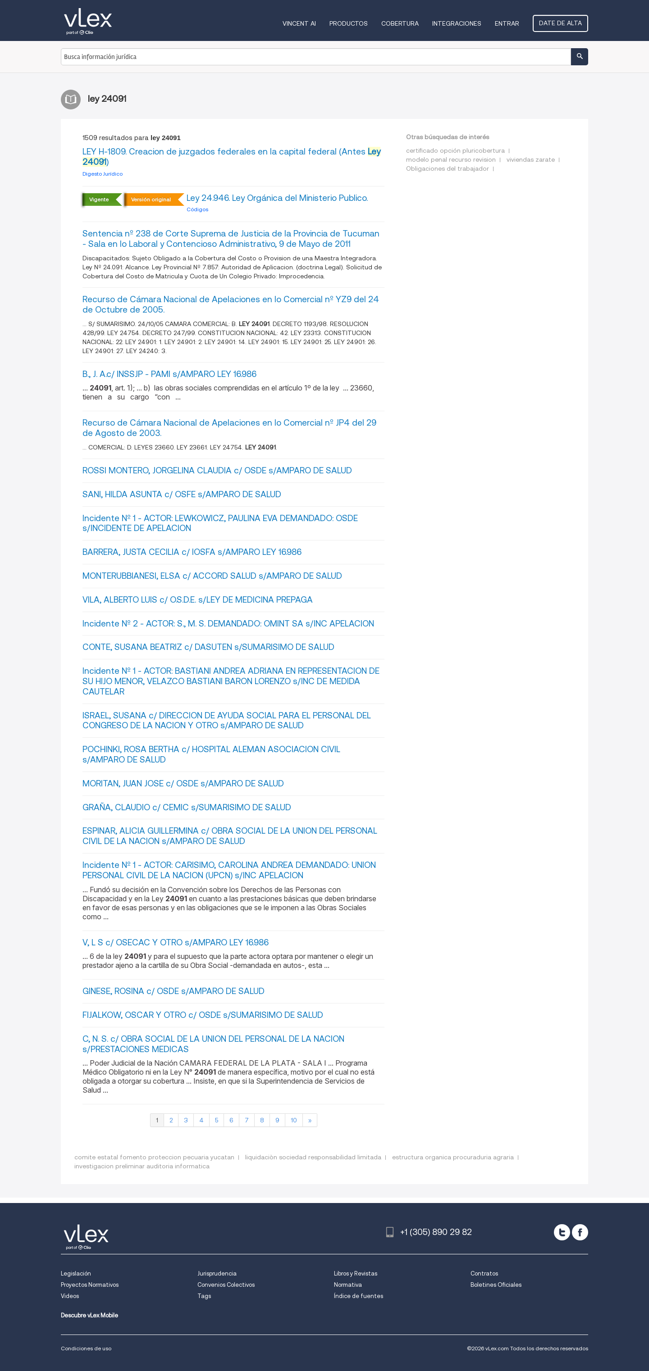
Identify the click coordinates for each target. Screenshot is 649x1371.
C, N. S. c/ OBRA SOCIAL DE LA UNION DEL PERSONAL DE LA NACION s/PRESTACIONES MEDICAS (213, 1044)
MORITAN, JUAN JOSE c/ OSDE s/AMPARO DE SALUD (183, 783)
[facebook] (580, 1232)
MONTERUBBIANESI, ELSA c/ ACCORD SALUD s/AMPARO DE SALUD (212, 576)
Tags (204, 1296)
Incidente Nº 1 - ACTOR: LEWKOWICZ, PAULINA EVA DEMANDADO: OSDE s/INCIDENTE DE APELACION (220, 523)
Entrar (507, 23)
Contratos (484, 1273)
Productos (348, 23)
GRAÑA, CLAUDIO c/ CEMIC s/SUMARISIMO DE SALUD (186, 807)
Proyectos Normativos (90, 1284)
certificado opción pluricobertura (455, 150)
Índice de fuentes (358, 1296)
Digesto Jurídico (102, 174)
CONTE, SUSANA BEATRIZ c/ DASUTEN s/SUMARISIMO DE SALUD (208, 647)
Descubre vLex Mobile (89, 1315)
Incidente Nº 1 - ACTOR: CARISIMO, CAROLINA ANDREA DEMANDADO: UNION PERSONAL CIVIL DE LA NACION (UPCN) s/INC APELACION (229, 870)
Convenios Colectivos (226, 1284)
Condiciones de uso (86, 1348)
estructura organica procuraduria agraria (453, 1157)
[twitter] (562, 1232)
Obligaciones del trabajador (447, 168)
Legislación (76, 1273)
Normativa (348, 1284)
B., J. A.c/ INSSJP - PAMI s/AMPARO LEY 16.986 (169, 374)
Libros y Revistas (355, 1273)
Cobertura (400, 23)
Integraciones (456, 23)
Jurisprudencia (217, 1273)
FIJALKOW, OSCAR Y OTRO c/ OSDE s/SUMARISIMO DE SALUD (202, 1015)
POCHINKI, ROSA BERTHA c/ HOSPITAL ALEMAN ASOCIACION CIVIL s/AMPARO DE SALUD (211, 754)
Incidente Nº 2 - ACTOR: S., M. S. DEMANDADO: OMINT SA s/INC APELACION (228, 623)
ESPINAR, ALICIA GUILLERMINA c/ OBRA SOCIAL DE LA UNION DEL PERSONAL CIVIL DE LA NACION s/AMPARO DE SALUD (229, 836)
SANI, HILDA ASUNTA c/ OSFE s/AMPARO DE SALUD (181, 494)
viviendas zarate (531, 159)
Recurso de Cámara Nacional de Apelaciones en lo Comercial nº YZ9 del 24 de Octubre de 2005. (230, 304)
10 (294, 1120)
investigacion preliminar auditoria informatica (142, 1166)
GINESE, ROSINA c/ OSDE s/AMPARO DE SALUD (173, 991)
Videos (70, 1296)
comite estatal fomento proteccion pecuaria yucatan (154, 1157)
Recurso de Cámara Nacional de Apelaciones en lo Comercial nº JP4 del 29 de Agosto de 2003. (229, 428)
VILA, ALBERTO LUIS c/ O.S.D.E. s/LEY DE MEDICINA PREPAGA (197, 599)
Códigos (197, 209)
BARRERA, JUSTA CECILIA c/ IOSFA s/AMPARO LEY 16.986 (192, 552)
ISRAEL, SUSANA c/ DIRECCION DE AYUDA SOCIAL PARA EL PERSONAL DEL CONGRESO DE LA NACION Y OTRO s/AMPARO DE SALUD (226, 721)
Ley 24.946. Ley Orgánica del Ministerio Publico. (277, 198)
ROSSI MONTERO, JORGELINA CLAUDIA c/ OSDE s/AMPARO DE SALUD (217, 470)
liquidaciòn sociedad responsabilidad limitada (313, 1157)
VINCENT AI (299, 23)
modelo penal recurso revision (451, 159)
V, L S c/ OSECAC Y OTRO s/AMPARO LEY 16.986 (175, 942)
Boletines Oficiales (496, 1284)
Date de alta (560, 23)
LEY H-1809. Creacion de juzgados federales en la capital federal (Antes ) (231, 157)
